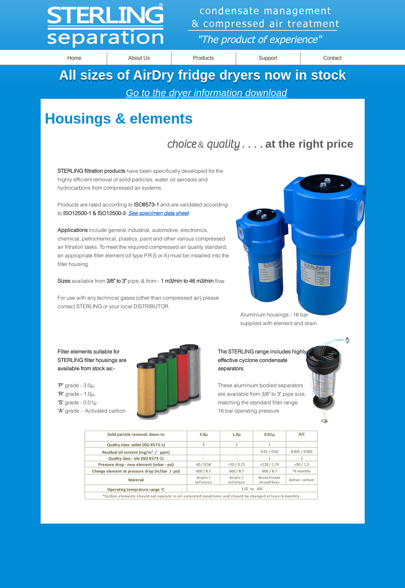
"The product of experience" (259, 40)
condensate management (266, 12)
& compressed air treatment (266, 24)
